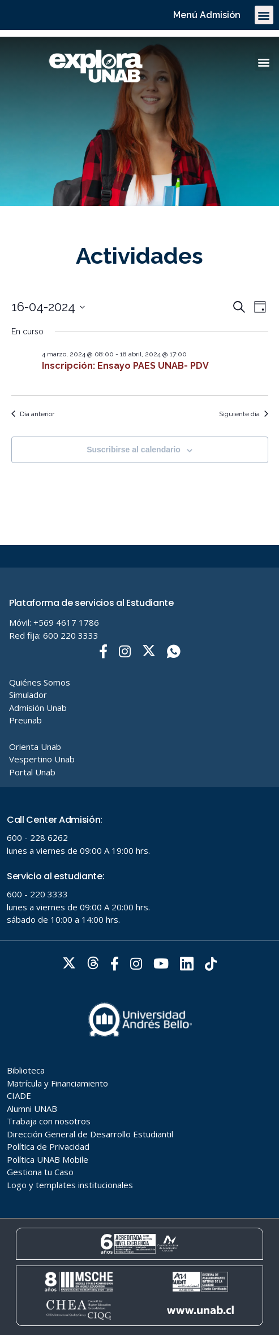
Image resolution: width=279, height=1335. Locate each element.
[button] (264, 15)
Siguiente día (243, 414)
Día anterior (32, 414)
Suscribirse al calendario (134, 449)
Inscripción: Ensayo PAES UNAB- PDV (125, 365)
